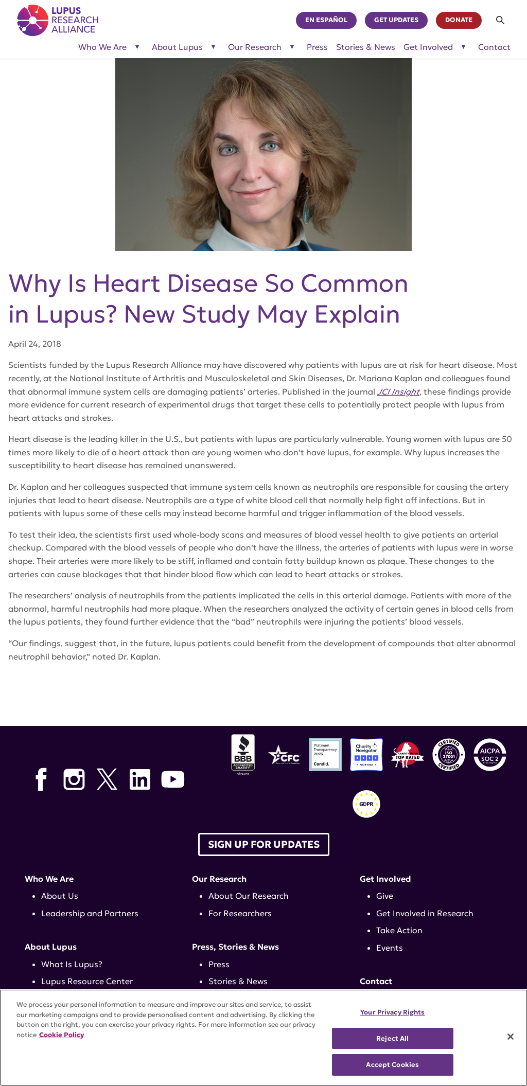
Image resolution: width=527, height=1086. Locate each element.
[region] (263, 1037)
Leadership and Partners (89, 913)
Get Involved (385, 879)
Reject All (392, 1038)
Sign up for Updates (264, 844)
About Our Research (248, 896)
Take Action (399, 930)
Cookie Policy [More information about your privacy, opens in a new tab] (61, 1034)
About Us (59, 896)
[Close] (510, 1036)
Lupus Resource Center (87, 981)
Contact (494, 47)
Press (317, 47)
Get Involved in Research (424, 913)
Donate (458, 20)
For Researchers (240, 913)
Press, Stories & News (235, 946)
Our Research (219, 879)
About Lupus (51, 946)
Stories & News (365, 47)
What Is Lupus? (71, 964)
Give (384, 896)
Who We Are (49, 879)
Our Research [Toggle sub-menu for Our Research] (255, 47)
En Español (326, 20)
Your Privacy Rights (392, 1012)
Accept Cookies (392, 1064)
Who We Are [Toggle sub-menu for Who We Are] (102, 47)
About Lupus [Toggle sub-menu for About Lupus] (177, 47)
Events (389, 947)
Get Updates (396, 20)
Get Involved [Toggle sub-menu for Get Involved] (428, 47)
